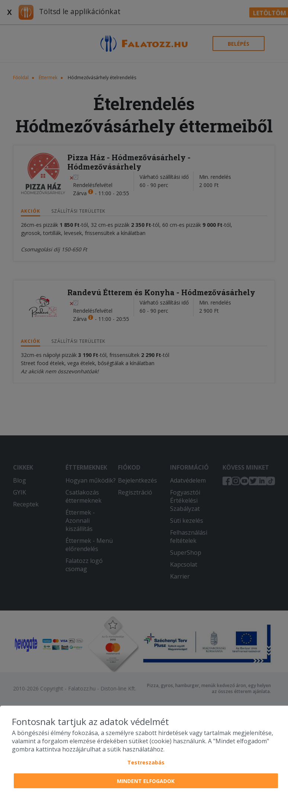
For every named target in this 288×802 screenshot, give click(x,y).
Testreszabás (145, 762)
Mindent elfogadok (146, 781)
